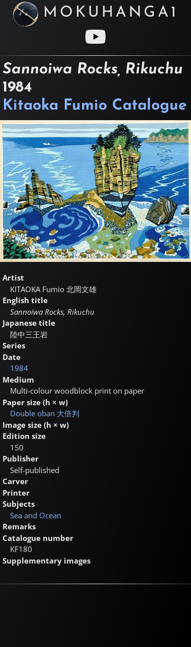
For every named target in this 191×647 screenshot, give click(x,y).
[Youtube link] (95, 37)
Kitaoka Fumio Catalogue (95, 106)
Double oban (44, 413)
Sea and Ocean (35, 515)
